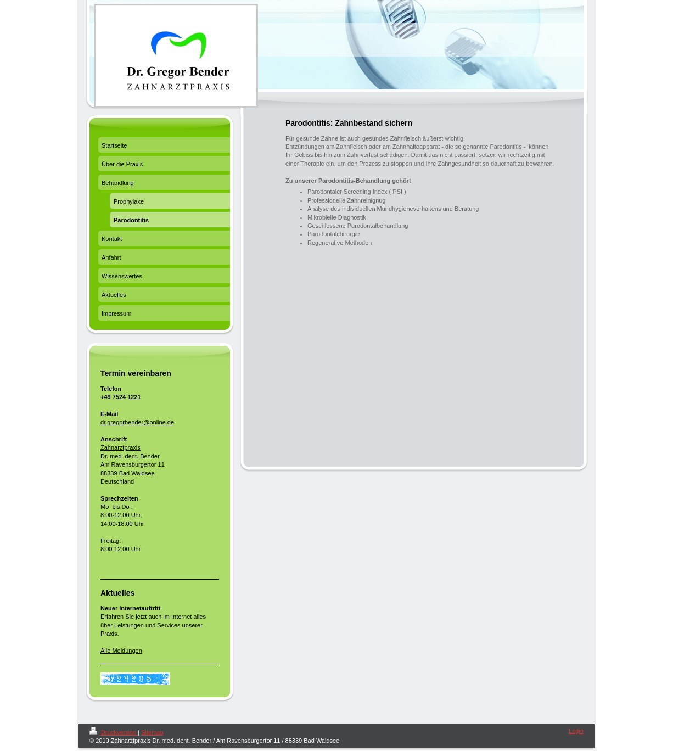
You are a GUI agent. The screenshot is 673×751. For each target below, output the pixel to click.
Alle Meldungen (121, 650)
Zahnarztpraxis (120, 447)
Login (576, 730)
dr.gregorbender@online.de (137, 422)
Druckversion (113, 732)
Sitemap (152, 732)
